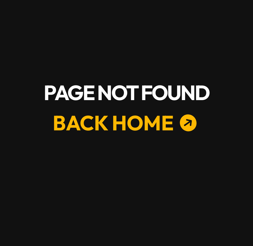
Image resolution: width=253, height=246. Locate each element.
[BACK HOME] (117, 123)
